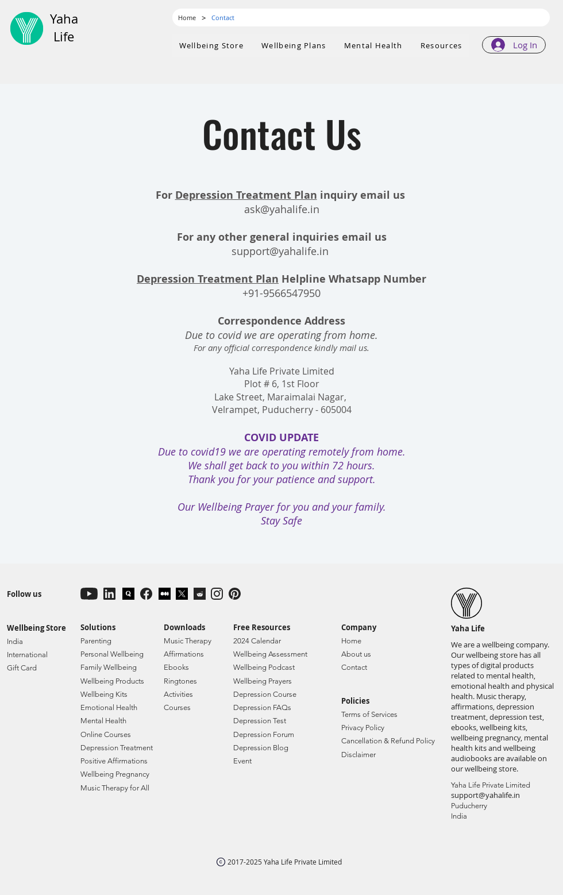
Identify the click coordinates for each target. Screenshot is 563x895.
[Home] (187, 17)
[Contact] (223, 17)
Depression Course (264, 694)
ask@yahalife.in (281, 209)
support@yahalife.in (280, 251)
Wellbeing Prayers (262, 681)
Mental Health (103, 720)
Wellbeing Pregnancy (114, 774)
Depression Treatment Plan (246, 195)
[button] (294, 45)
